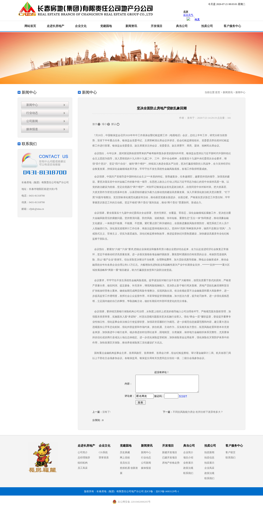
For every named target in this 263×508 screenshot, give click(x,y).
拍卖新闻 (209, 452)
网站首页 (30, 26)
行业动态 (32, 113)
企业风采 (209, 467)
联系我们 (188, 473)
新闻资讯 (131, 26)
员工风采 (83, 467)
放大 (96, 124)
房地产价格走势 (171, 462)
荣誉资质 (104, 457)
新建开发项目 (169, 452)
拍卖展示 (209, 462)
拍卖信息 (209, 457)
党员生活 (125, 462)
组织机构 (83, 462)
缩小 (106, 124)
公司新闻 (32, 121)
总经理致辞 (84, 457)
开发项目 (156, 26)
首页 (217, 92)
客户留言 (230, 452)
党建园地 (106, 26)
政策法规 (188, 467)
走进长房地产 (55, 26)
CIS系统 (103, 452)
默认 (115, 124)
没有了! (106, 411)
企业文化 (81, 26)
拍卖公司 (207, 26)
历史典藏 (125, 452)
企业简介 (188, 452)
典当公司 (182, 26)
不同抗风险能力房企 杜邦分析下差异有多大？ (198, 411)
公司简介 (83, 452)
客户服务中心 (232, 26)
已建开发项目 (169, 457)
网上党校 (125, 457)
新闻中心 (32, 104)
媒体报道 (32, 129)
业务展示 (188, 462)
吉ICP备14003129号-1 (167, 491)
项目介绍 (188, 457)
